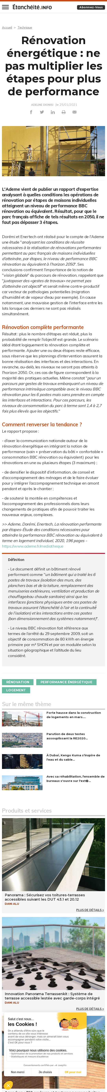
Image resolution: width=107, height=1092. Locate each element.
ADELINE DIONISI (42, 104)
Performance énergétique (67, 682)
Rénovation (17, 682)
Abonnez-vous (91, 7)
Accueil (7, 27)
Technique (25, 27)
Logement (16, 690)
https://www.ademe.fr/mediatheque (33, 546)
